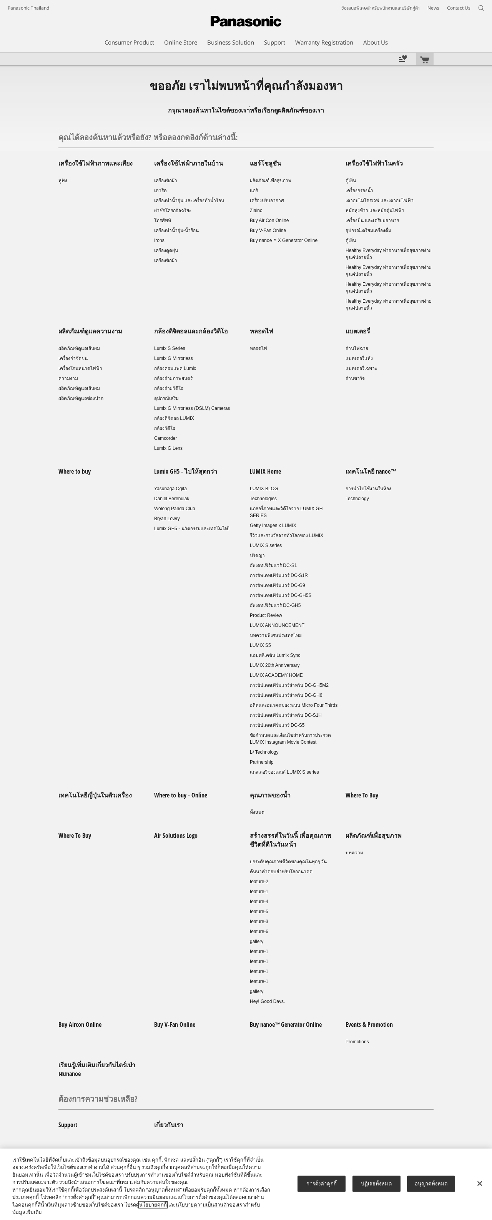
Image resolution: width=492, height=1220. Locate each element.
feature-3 (259, 921)
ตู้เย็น (351, 180)
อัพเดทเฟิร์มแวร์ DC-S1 (273, 565)
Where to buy (74, 471)
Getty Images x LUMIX (273, 525)
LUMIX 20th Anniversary (274, 665)
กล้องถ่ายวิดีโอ (168, 388)
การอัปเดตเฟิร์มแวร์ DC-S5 (277, 725)
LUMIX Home (265, 471)
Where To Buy (362, 795)
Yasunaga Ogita (170, 488)
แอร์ (254, 190)
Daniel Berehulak (171, 498)
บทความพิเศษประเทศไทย (276, 635)
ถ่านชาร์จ (355, 378)
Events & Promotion (369, 1024)
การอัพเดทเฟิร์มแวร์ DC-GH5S (280, 595)
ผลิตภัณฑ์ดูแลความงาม (90, 331)
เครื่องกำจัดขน (73, 358)
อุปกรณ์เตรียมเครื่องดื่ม (368, 230)
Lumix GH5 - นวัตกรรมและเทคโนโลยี (191, 528)
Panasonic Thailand (28, 8)
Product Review (266, 615)
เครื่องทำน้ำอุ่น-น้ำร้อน (176, 230)
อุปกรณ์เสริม (166, 398)
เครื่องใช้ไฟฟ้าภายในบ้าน (188, 163)
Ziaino (256, 210)
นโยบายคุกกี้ (153, 1205)
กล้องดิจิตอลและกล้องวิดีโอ (191, 331)
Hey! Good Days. (267, 1001)
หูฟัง (62, 180)
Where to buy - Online (180, 795)
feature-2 (259, 881)
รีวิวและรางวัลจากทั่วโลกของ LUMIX (286, 535)
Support (67, 1125)
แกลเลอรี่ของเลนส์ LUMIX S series (284, 772)
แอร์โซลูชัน (265, 163)
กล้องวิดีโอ (164, 428)
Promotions (357, 1041)
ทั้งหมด (257, 812)
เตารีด (160, 190)
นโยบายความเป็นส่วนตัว (202, 1205)
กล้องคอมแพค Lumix (175, 368)
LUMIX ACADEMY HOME (276, 675)
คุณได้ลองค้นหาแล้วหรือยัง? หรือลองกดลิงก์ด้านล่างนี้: (148, 137)
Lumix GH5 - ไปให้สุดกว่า (185, 471)
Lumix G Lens (168, 448)
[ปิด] (479, 1183)
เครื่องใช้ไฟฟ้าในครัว (374, 163)
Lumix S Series (169, 348)
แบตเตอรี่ (358, 331)
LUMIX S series (266, 545)
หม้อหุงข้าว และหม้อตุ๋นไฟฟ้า (375, 210)
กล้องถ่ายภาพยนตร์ (173, 378)
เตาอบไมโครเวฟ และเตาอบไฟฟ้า (380, 200)
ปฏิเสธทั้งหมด (376, 1184)
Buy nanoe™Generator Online (286, 1024)
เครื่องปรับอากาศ (267, 200)
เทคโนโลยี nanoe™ (371, 471)
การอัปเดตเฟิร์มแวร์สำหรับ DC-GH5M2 (289, 685)
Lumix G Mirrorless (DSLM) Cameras (192, 408)
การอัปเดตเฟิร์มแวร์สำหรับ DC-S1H (286, 715)
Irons (159, 240)
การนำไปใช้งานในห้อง (368, 488)
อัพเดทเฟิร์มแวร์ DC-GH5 (275, 605)
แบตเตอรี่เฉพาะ (361, 368)
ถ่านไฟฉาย (357, 348)
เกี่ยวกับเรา (168, 1125)
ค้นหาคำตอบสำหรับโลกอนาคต (281, 871)
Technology (357, 498)
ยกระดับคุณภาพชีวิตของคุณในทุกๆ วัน (288, 861)
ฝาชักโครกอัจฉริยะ (172, 210)
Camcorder (165, 438)
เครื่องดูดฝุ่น (166, 250)
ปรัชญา (257, 555)
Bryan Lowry (167, 518)
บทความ (354, 852)
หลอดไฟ (261, 331)
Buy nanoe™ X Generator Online (283, 240)
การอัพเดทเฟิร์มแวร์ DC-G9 (277, 585)
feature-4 (259, 901)
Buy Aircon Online (79, 1024)
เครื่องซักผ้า (165, 180)
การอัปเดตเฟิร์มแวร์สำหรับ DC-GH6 (286, 695)
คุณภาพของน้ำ (270, 795)
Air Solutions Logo (176, 835)
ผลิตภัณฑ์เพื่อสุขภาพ (270, 180)
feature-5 (259, 911)
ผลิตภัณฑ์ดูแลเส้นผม (79, 348)
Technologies (263, 498)
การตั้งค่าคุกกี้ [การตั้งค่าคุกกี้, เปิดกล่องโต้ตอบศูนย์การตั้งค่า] (321, 1184)
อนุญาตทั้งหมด (431, 1184)
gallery (256, 941)
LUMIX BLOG (264, 488)
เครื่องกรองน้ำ (359, 190)
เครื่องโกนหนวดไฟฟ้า (80, 368)
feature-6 (259, 931)
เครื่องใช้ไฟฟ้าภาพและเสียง (95, 163)
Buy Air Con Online (269, 220)
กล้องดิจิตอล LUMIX (174, 418)
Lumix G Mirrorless (173, 358)
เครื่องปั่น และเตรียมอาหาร (372, 220)
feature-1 (259, 891)
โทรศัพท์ (162, 220)
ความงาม (68, 378)
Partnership (261, 762)
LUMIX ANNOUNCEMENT (277, 625)
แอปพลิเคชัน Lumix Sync (275, 655)
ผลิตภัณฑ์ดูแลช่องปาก (80, 398)
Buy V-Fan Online (268, 230)
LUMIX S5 (260, 645)
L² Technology (264, 752)
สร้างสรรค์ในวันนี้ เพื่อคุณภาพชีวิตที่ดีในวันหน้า (290, 840)
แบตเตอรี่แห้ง (359, 358)
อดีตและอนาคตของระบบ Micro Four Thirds (293, 705)
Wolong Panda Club (174, 508)
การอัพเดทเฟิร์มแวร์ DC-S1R (279, 575)
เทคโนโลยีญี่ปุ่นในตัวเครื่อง (95, 795)
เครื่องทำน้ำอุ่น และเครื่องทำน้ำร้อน (189, 200)
